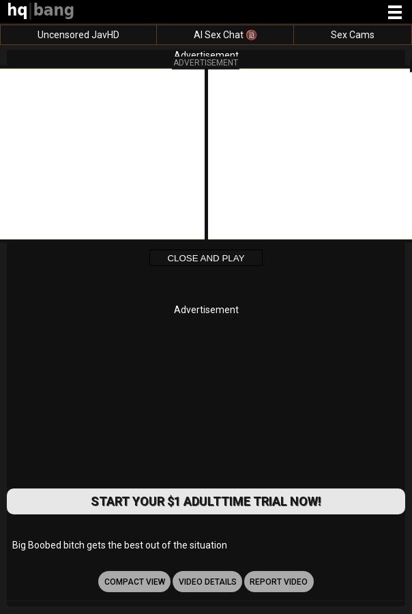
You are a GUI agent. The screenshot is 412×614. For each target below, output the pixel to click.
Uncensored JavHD (78, 34)
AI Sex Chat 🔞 (225, 34)
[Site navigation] (395, 13)
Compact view (134, 582)
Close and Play (205, 258)
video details (208, 582)
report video (279, 582)
